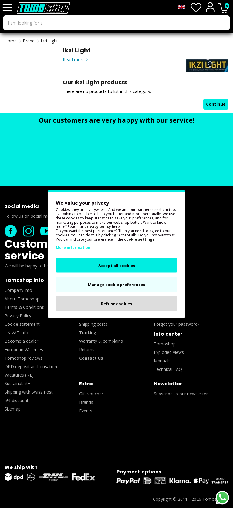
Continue (216, 104)
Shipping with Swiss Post (29, 392)
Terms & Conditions (24, 307)
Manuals (162, 361)
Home (11, 41)
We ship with (21, 467)
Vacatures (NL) (19, 375)
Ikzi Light (49, 41)
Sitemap (13, 409)
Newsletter (168, 383)
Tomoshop (165, 344)
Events (85, 411)
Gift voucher (91, 394)
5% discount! (17, 400)
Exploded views (169, 352)
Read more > (75, 59)
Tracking (87, 332)
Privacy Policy (18, 315)
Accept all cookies (116, 265)
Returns (86, 349)
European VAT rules (24, 349)
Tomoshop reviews (23, 358)
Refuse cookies (116, 303)
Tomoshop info (24, 280)
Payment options (138, 471)
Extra (86, 383)
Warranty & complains (101, 341)
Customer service (32, 249)
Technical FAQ (168, 369)
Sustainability (17, 383)
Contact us (91, 358)
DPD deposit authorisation (31, 366)
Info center (168, 334)
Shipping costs (93, 324)
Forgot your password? (176, 324)
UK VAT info (16, 332)
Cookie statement (22, 324)
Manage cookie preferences (116, 284)
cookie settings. (140, 239)
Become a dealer (21, 341)
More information (73, 247)
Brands (86, 402)
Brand (29, 41)
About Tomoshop (22, 299)
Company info (18, 290)
